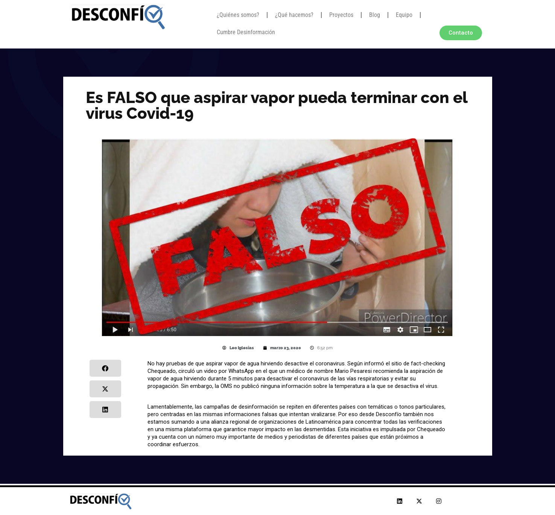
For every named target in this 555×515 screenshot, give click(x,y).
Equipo (404, 14)
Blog (374, 14)
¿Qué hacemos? (294, 14)
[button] (106, 368)
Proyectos (341, 14)
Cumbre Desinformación (246, 32)
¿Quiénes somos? (238, 14)
